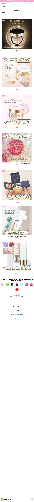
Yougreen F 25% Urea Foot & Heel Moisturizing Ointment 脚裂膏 (8, 499)
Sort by (3, 12)
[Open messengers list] (32, 499)
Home (3, 6)
